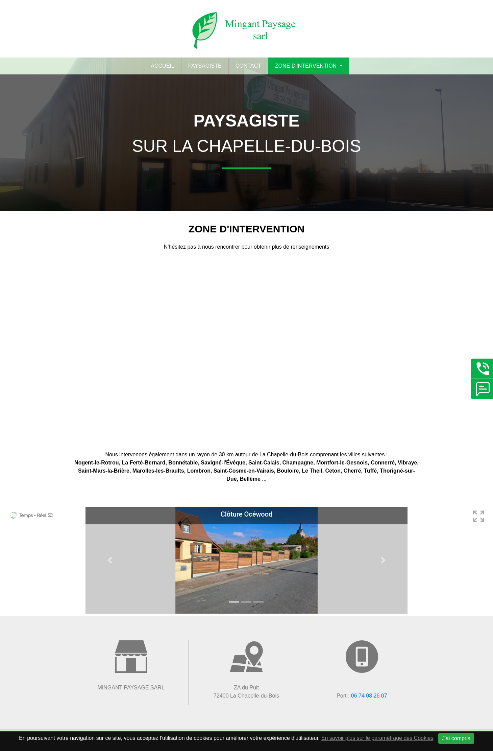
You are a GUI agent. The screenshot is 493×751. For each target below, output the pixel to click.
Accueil (162, 66)
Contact (248, 66)
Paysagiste (205, 66)
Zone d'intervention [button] (306, 66)
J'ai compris (456, 738)
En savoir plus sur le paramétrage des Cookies (377, 738)
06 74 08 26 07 (369, 696)
